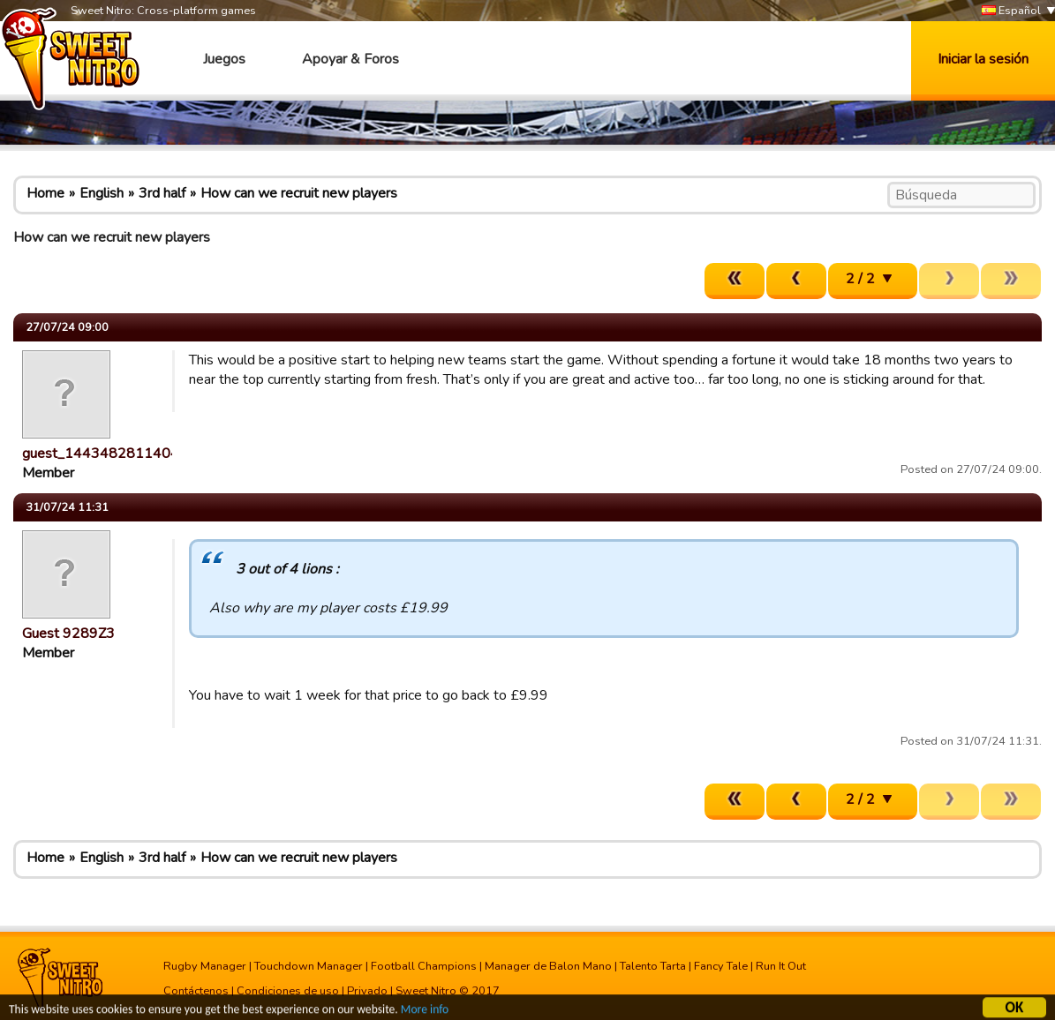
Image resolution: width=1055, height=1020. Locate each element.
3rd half (162, 193)
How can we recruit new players (298, 193)
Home (45, 193)
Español (1011, 11)
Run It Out (781, 966)
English (101, 193)
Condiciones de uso (288, 991)
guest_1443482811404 (100, 453)
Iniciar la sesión (983, 59)
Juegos (224, 59)
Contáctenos (196, 991)
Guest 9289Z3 (68, 633)
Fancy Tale (721, 966)
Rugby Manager (204, 966)
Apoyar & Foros (350, 59)
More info (424, 1011)
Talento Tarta (653, 966)
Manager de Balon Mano (548, 966)
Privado (367, 991)
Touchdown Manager (308, 966)
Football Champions (424, 966)
